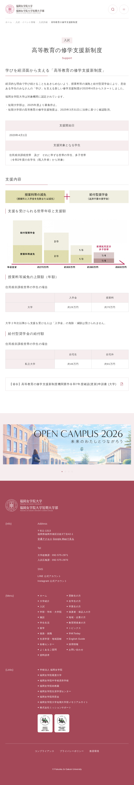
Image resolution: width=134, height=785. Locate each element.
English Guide (77, 639)
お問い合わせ (76, 649)
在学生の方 (75, 601)
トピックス (75, 628)
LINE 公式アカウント (49, 576)
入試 (42, 606)
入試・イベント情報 (25, 22)
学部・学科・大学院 (51, 612)
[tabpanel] (67, 444)
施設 (42, 617)
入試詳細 (43, 22)
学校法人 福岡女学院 (51, 669)
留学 (42, 628)
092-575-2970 (60, 560)
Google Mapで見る (63, 539)
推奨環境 (94, 751)
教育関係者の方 (77, 622)
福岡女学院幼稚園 (49, 686)
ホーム (8, 22)
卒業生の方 (75, 606)
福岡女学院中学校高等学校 (54, 680)
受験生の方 (75, 595)
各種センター (47, 644)
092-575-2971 (60, 555)
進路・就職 (46, 633)
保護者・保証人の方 (80, 612)
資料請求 (45, 655)
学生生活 (45, 622)
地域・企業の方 (77, 617)
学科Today (75, 633)
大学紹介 (45, 601)
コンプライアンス (44, 751)
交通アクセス (45, 539)
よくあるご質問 (48, 649)
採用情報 (73, 644)
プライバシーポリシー (72, 751)
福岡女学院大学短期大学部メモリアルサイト (64, 702)
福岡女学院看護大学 (51, 675)
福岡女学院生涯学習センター (55, 691)
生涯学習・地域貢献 (51, 639)
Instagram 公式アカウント (52, 581)
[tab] (62, 471)
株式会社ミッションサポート (55, 707)
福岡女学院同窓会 (49, 696)
